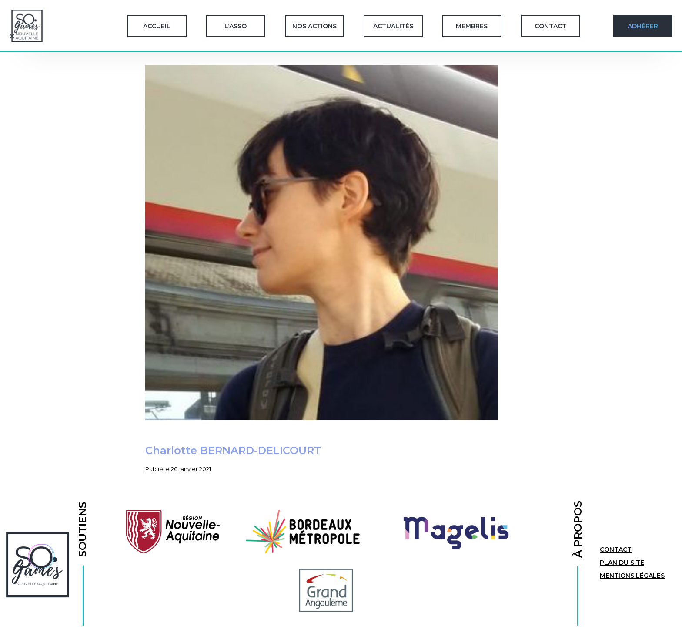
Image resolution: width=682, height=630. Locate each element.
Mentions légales (632, 575)
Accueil (156, 26)
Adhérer (643, 26)
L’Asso (235, 26)
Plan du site (622, 562)
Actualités (393, 26)
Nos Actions (314, 26)
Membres (472, 26)
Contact (550, 26)
